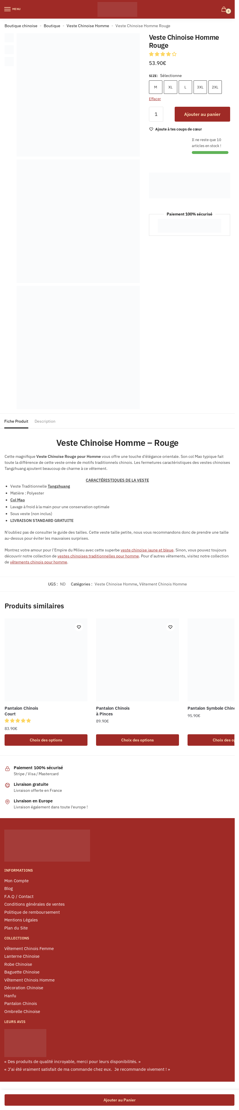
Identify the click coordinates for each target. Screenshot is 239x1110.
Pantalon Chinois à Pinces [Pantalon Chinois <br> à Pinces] (113, 711)
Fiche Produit (16, 421)
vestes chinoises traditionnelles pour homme (98, 556)
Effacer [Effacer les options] (155, 98)
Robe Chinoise (18, 964)
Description (45, 421)
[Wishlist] (178, 129)
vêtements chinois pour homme (38, 562)
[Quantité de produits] (156, 114)
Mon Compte (16, 881)
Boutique (52, 25)
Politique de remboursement (32, 912)
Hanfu (10, 996)
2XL (215, 87)
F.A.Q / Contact (18, 897)
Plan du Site (16, 928)
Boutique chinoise (21, 25)
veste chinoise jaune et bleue (147, 550)
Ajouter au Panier (119, 1100)
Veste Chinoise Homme (88, 25)
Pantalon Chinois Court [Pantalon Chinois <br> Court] (21, 711)
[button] (163, 54)
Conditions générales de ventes (34, 904)
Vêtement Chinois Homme (163, 584)
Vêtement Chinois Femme (29, 949)
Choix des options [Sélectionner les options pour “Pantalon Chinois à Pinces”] (137, 740)
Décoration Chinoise (23, 988)
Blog (8, 889)
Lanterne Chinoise (21, 956)
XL (170, 87)
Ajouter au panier (202, 114)
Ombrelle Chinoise (22, 1012)
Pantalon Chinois (20, 1004)
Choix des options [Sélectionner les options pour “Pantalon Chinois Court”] (46, 740)
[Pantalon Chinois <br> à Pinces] (137, 659)
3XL (200, 87)
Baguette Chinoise (21, 972)
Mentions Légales (21, 920)
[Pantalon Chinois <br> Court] (46, 659)
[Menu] (12, 9)
